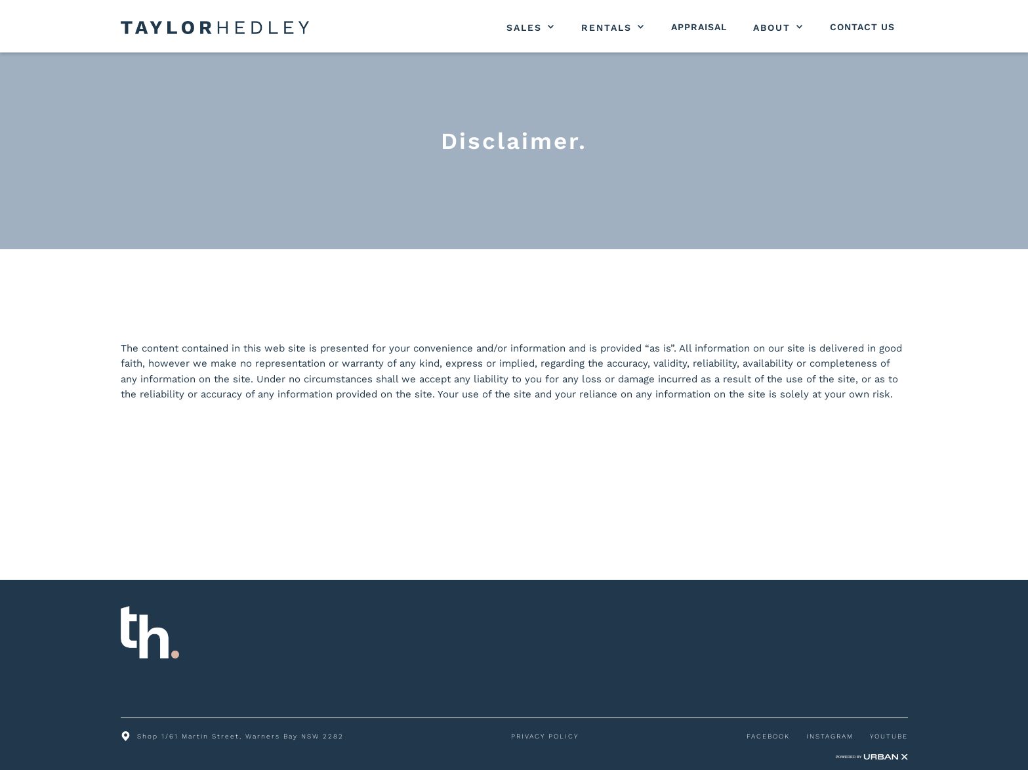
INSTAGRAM (829, 736)
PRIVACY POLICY (545, 736)
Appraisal (699, 27)
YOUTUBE (889, 736)
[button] (530, 27)
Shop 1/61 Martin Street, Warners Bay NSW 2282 (240, 736)
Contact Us (862, 27)
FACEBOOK (768, 736)
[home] (215, 27)
